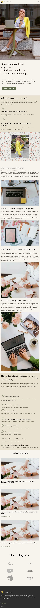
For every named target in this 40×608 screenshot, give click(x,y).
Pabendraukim (9, 88)
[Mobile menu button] (38, 2)
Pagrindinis (3, 606)
